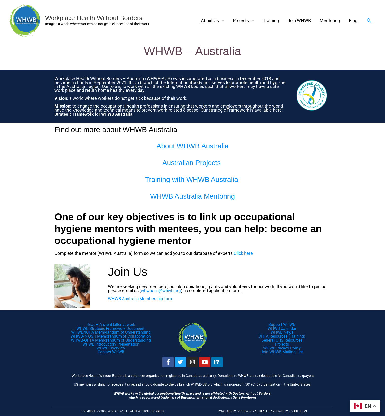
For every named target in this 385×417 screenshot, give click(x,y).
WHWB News (282, 332)
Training (271, 20)
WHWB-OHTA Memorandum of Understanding (111, 340)
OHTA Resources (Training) (281, 336)
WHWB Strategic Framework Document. (110, 328)
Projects (241, 20)
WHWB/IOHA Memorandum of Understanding (111, 332)
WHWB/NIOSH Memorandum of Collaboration (111, 336)
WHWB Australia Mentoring (192, 195)
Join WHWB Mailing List (282, 351)
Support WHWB (281, 324)
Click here (243, 253)
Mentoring (330, 20)
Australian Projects (192, 161)
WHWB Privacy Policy (282, 348)
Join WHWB (299, 20)
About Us (210, 20)
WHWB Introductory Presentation (110, 344)
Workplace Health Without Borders (98, 18)
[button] (369, 20)
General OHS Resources (281, 340)
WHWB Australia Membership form (142, 298)
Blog (353, 20)
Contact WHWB (111, 351)
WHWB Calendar (282, 328)
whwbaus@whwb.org (162, 290)
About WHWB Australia (192, 144)
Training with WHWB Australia (192, 178)
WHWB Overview (110, 348)
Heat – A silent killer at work (111, 324)
